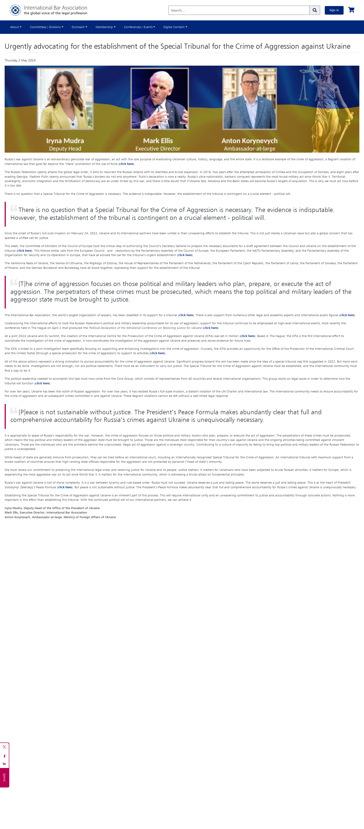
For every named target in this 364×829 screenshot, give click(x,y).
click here (126, 164)
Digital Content (174, 27)
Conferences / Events (138, 27)
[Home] (53, 10)
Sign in (334, 10)
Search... (178, 11)
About (14, 27)
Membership (104, 27)
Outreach (78, 27)
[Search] (314, 10)
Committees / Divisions (45, 27)
